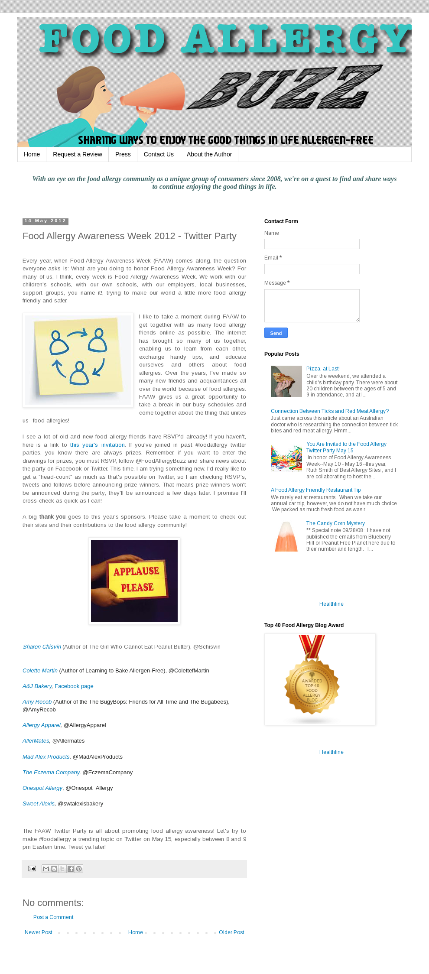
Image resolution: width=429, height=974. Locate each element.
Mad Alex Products (46, 756)
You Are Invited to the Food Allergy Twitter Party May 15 (346, 447)
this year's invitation (97, 445)
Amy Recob (37, 701)
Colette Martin (40, 670)
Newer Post (38, 932)
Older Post (231, 932)
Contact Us (159, 154)
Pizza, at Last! (323, 369)
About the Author (209, 154)
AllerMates (36, 740)
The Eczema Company (51, 772)
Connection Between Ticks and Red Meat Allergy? (330, 411)
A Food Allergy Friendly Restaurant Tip (316, 490)
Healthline (331, 604)
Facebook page (74, 686)
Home (32, 154)
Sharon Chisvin (42, 646)
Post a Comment (53, 917)
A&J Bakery (37, 686)
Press (123, 154)
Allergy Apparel (42, 725)
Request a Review (77, 154)
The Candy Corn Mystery (335, 523)
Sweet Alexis (39, 803)
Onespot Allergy (42, 788)
